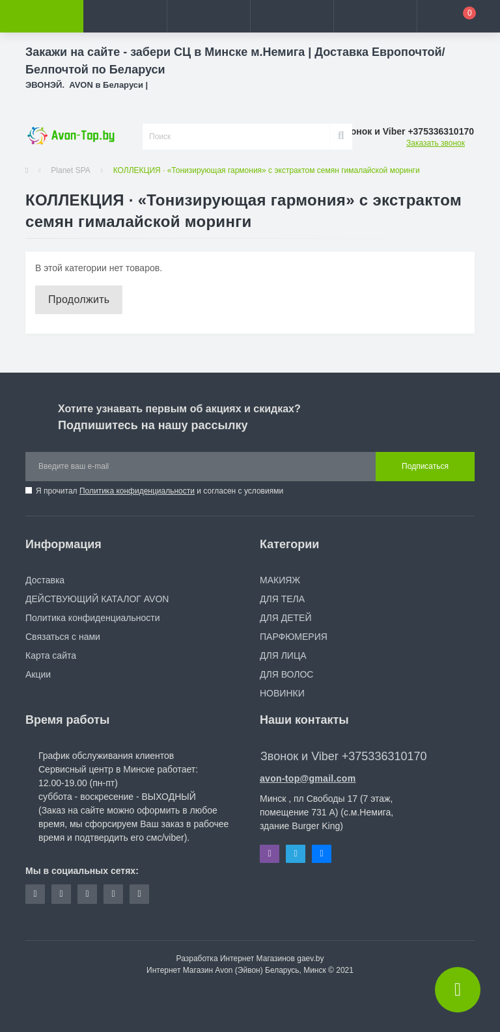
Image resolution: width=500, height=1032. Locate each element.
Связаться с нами (62, 636)
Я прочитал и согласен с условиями (159, 491)
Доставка (44, 580)
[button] (208, 16)
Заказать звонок (435, 143)
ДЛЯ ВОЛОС (286, 674)
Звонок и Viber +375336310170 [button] (343, 756)
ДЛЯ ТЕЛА (282, 599)
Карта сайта (50, 655)
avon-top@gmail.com (307, 778)
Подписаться (425, 466)
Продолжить (78, 299)
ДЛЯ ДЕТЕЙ (285, 618)
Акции (38, 674)
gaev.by (310, 958)
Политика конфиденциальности (137, 491)
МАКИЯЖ (280, 580)
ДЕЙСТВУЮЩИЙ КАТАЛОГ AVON (97, 599)
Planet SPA (70, 170)
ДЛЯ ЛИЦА (283, 655)
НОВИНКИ (282, 693)
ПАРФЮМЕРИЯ (293, 636)
